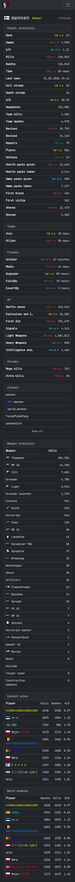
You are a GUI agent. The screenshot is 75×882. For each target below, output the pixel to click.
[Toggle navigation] (68, 4)
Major (20, 732)
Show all (37, 431)
